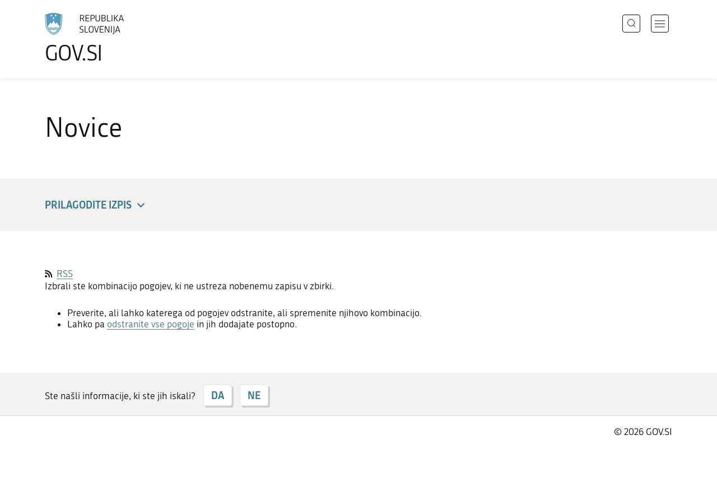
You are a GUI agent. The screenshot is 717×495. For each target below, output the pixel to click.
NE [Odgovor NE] (254, 395)
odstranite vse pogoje (150, 324)
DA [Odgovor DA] (217, 395)
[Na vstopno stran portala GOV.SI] (115, 38)
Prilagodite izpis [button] (96, 205)
